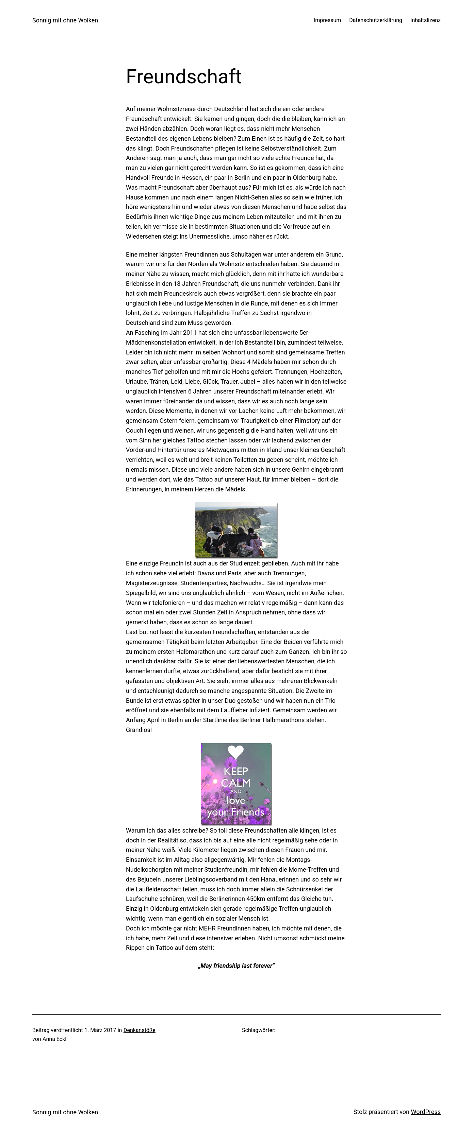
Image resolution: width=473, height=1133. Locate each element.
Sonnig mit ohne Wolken (65, 20)
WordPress (426, 1111)
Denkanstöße (140, 1030)
